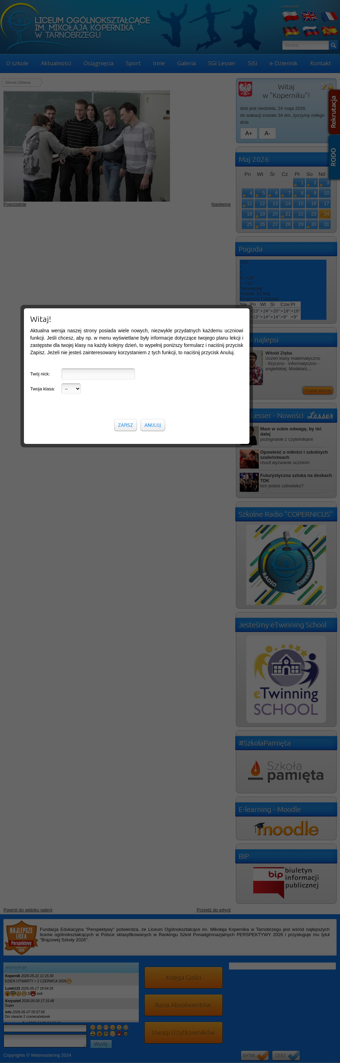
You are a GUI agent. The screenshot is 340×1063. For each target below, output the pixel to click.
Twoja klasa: (42, 173)
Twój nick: (40, 158)
